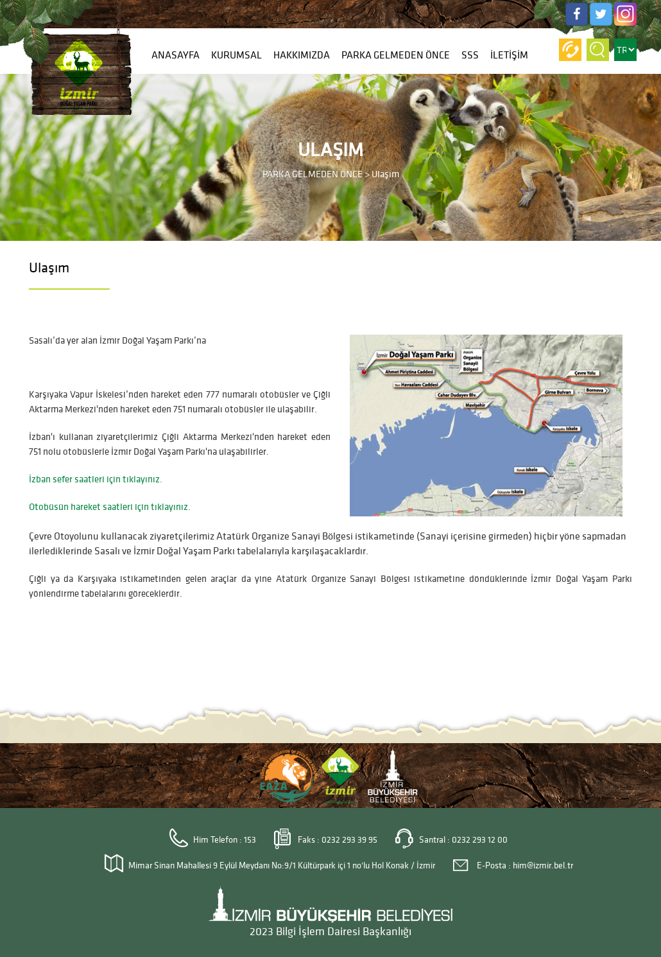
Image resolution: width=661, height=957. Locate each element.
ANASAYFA (175, 55)
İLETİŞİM (509, 55)
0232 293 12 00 (480, 840)
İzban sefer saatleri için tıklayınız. (95, 479)
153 (250, 840)
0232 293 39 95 (349, 840)
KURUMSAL (236, 55)
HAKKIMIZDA (301, 55)
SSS (470, 55)
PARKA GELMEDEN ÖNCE (395, 55)
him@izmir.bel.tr (543, 865)
